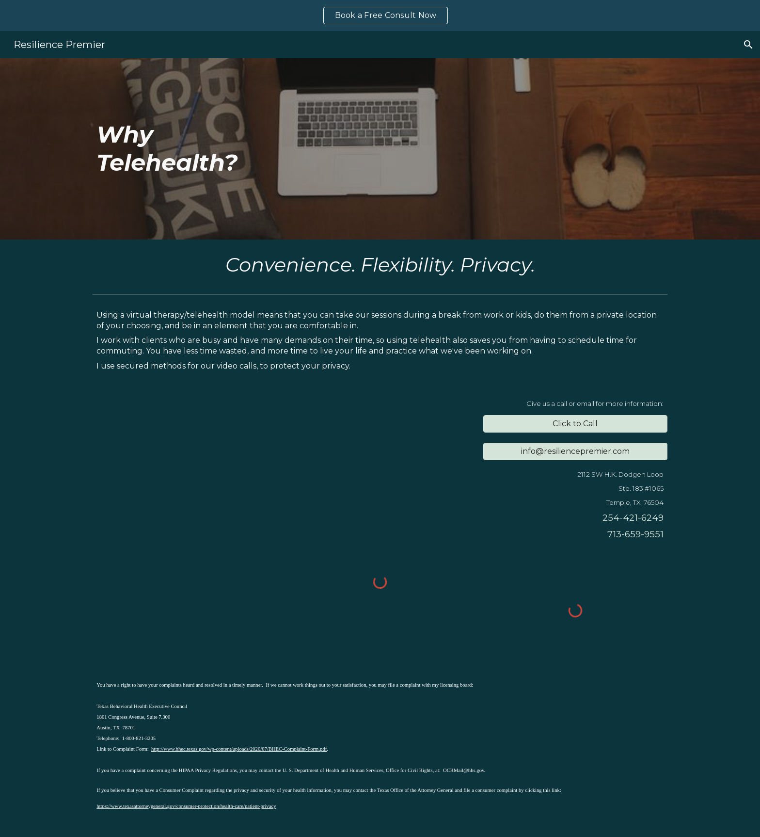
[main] (331, 148)
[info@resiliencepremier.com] (575, 451)
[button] (748, 44)
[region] (380, 15)
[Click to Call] (575, 423)
